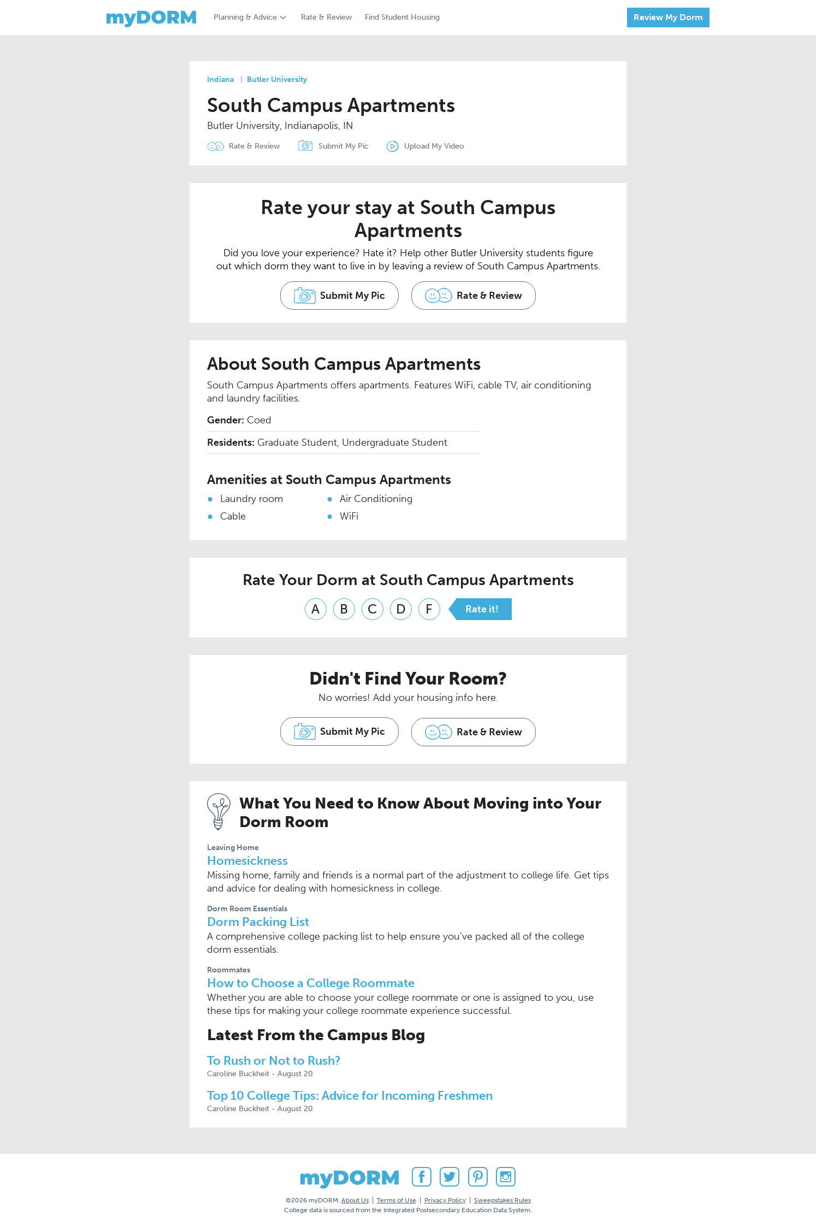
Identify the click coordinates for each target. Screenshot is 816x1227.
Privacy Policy (445, 1199)
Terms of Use (396, 1199)
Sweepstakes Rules (502, 1199)
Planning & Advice (245, 17)
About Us (355, 1199)
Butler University (277, 79)
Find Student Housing (402, 17)
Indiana (220, 79)
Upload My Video (435, 146)
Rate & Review (326, 17)
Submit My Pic (344, 146)
